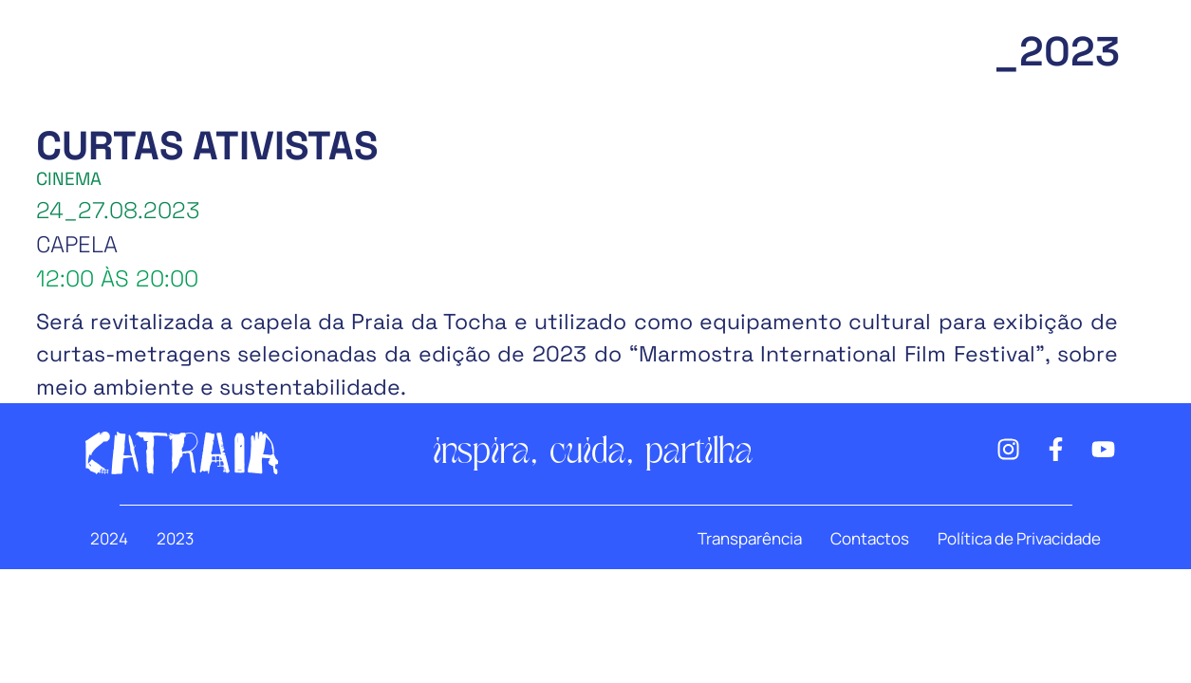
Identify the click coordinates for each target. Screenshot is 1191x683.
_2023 (1057, 52)
